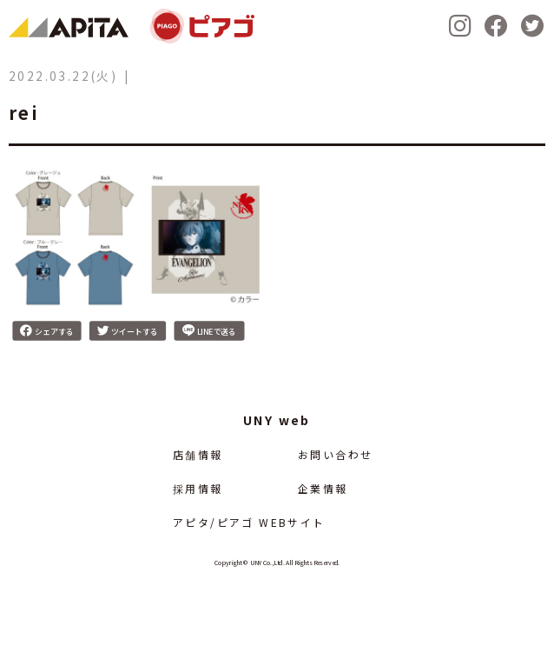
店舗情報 (198, 454)
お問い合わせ (335, 454)
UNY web (277, 420)
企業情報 (323, 488)
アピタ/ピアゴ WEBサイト (249, 522)
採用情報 (198, 488)
